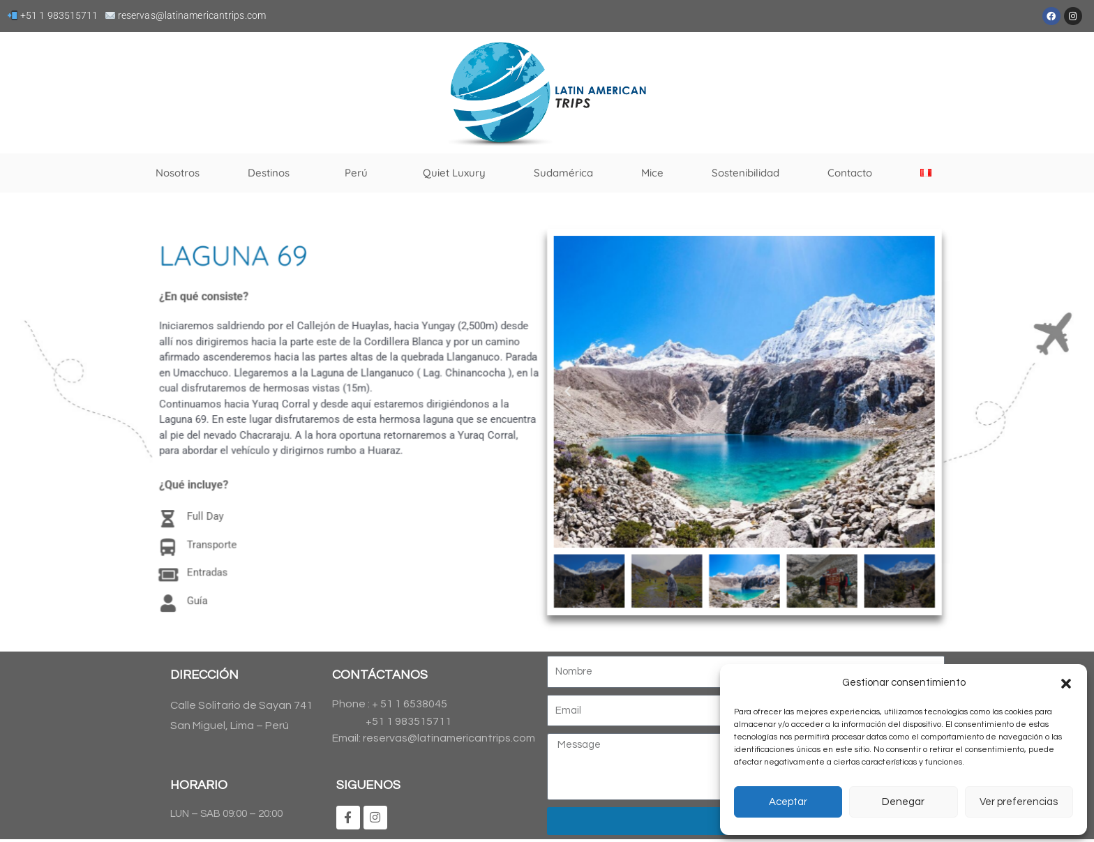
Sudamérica (563, 172)
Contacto (849, 172)
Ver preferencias (1019, 802)
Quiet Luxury (454, 172)
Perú (360, 173)
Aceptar (788, 802)
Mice (652, 172)
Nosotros (178, 172)
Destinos (272, 173)
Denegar (903, 802)
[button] (1066, 684)
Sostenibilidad (745, 172)
